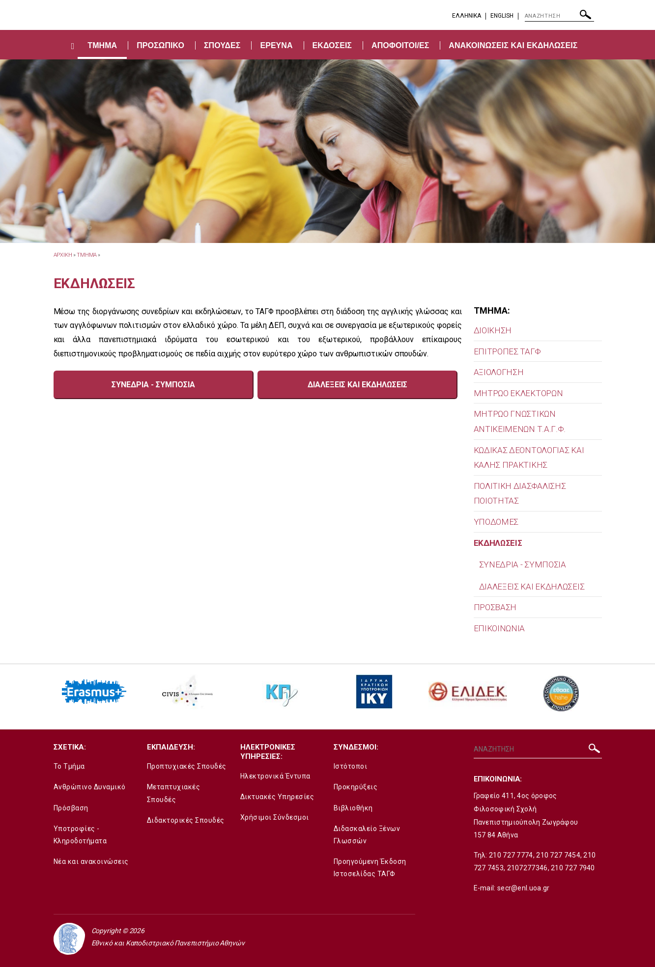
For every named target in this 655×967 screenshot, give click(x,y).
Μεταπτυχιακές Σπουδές (173, 793)
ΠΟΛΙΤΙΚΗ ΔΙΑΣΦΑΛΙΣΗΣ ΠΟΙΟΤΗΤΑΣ (520, 493)
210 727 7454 (558, 855)
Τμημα (87, 255)
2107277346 (527, 868)
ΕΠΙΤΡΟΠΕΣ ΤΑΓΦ (507, 351)
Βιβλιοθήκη (353, 808)
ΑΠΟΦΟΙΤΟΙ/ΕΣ (400, 45)
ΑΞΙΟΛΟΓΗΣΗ (499, 372)
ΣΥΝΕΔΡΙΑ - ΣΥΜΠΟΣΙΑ (522, 564)
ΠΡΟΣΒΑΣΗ (495, 607)
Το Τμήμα (69, 766)
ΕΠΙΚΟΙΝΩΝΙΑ (499, 628)
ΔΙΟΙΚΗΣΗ (493, 330)
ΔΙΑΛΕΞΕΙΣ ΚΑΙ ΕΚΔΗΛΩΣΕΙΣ (532, 586)
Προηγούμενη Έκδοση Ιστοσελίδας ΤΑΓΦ (370, 868)
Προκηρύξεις (356, 787)
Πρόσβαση (71, 808)
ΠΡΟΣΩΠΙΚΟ (160, 45)
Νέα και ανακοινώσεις (91, 861)
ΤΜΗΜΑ (102, 45)
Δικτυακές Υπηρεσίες (277, 797)
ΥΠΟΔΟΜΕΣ (496, 522)
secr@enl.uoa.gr (523, 888)
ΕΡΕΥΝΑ (276, 45)
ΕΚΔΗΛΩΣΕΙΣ (498, 543)
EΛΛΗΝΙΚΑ (466, 15)
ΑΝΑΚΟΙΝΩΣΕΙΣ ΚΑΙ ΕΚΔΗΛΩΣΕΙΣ (513, 45)
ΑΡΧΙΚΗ (63, 255)
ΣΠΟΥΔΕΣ (222, 45)
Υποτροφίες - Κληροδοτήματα (80, 835)
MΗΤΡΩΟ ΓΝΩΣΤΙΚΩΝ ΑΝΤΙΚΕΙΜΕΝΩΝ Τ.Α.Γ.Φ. (520, 421)
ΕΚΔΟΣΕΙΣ (332, 45)
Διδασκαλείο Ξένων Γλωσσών (367, 835)
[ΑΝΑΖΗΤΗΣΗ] (559, 16)
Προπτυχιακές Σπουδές (187, 766)
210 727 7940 (573, 868)
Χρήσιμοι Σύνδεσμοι (274, 817)
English (501, 15)
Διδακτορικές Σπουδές (186, 820)
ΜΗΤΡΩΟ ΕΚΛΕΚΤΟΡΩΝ (518, 393)
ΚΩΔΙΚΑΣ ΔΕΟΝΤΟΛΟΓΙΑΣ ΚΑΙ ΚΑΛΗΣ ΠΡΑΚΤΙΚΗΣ (529, 457)
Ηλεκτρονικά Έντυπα (275, 776)
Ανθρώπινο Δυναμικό (90, 787)
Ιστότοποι (351, 766)
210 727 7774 (511, 855)
